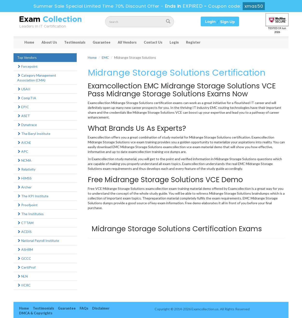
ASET (23, 116)
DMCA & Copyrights (35, 313)
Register (193, 42)
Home (29, 42)
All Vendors (127, 42)
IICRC (24, 285)
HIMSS (24, 178)
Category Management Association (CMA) (36, 77)
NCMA (24, 160)
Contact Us (153, 42)
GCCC (24, 258)
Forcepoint (27, 66)
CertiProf (26, 267)
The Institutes (30, 214)
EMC (105, 57)
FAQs (84, 308)
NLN (22, 276)
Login (174, 42)
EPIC (23, 107)
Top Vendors (27, 57)
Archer (24, 187)
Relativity (26, 169)
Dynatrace (27, 125)
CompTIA (26, 98)
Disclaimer (101, 308)
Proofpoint (27, 205)
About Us (49, 42)
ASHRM (25, 249)
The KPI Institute (32, 196)
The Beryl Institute (33, 134)
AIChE (24, 142)
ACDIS (24, 232)
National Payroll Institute (38, 240)
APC (22, 151)
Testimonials (74, 42)
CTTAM (25, 223)
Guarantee (101, 42)
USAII (23, 89)
